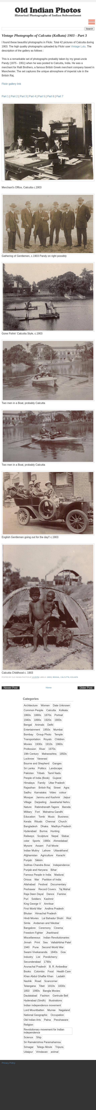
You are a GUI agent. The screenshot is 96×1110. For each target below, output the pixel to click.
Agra (66, 787)
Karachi (60, 855)
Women (45, 705)
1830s (61, 986)
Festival (43, 884)
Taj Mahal (64, 889)
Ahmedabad (60, 840)
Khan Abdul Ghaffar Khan (38, 976)
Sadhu (27, 792)
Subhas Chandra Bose (37, 865)
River (42, 749)
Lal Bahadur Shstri (52, 918)
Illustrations (55, 1000)
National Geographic (36, 1015)
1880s (37, 715)
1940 (27, 947)
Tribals (41, 773)
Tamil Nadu (54, 773)
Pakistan (29, 773)
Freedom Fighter (33, 932)
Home (49, 687)
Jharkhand (52, 932)
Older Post (86, 687)
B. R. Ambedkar (58, 966)
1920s (47, 720)
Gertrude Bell (60, 995)
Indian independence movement (42, 1005)
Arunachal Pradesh (35, 966)
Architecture (31, 705)
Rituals (38, 821)
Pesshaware (61, 1019)
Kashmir (49, 899)
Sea (45, 942)
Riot (68, 918)
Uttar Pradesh (57, 782)
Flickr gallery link (11, 83)
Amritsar (49, 903)
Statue (65, 836)
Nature (28, 807)
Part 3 (23, 96)
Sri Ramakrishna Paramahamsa (42, 1042)
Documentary (58, 884)
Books (27, 971)
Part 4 (32, 96)
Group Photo (43, 734)
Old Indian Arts (32, 1019)
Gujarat (57, 778)
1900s (49, 677)
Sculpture (42, 836)
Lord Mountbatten (34, 1010)
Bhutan (28, 913)
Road (38, 981)
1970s (52, 749)
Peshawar (29, 889)
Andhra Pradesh (54, 908)
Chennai (50, 821)
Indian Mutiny (31, 850)
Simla (27, 923)
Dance (50, 894)
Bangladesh (31, 826)
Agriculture (47, 855)
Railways (29, 836)
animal (54, 1051)
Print (37, 942)
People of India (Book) (37, 778)
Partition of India (51, 879)
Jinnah (27, 942)
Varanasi (42, 758)
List (38, 957)
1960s (59, 744)
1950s (46, 729)
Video (52, 792)
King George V (32, 903)
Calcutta (64, 677)
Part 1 (5, 96)
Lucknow (29, 758)
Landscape (55, 768)
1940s (27, 720)
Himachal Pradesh (45, 913)
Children (59, 739)
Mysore (28, 845)
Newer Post (11, 687)
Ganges (57, 763)
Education (29, 816)
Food (51, 971)
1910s (49, 744)
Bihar (54, 869)
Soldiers (36, 899)
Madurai (59, 874)
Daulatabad (30, 995)
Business (63, 816)
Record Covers (47, 889)
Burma (43, 831)
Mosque (28, 797)
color (26, 840)
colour (62, 792)
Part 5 (41, 96)
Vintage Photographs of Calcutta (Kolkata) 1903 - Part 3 (44, 36)
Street (57, 787)
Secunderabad (32, 961)
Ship (38, 1037)
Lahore (46, 850)
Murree (51, 1010)
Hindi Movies (31, 918)
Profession (30, 749)
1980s (46, 840)
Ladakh (60, 976)
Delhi (50, 724)
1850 (27, 990)
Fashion (44, 995)
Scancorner (51, 981)
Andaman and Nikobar (46, 923)
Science (28, 1037)
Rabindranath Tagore (47, 807)
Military (28, 811)
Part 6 (50, 96)
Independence (61, 865)
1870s (47, 715)
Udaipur (28, 1051)
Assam (39, 845)
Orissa (27, 879)
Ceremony (45, 928)
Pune (36, 947)
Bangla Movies (51, 990)
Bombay (28, 734)
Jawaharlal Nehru (60, 802)
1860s (27, 715)
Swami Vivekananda (35, 952)
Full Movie (52, 845)
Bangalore (30, 928)
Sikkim (39, 860)
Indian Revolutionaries (56, 937)
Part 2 (14, 96)
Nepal (54, 836)
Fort (37, 811)
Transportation (32, 739)
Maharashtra (49, 753)
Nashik (28, 981)
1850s (63, 753)
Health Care (64, 971)
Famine (61, 894)
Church (62, 821)
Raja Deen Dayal (34, 894)
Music (51, 816)
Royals (48, 739)
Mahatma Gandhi (53, 811)
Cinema (58, 928)
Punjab (28, 860)
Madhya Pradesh (61, 826)
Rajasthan (30, 787)
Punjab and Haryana (36, 869)
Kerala (27, 821)
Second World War (53, 947)
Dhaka (44, 826)
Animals (39, 724)
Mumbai (57, 729)
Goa (63, 952)
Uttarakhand (61, 850)
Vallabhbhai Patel (61, 942)
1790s (47, 961)
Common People (33, 710)
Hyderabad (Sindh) (35, 1000)
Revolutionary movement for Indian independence (44, 1031)
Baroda (66, 807)
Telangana (30, 986)
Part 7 (59, 96)
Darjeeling (40, 802)
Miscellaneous (32, 937)
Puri (26, 899)
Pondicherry (50, 957)
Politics (42, 768)
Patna (47, 1019)
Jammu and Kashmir (48, 797)
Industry (28, 957)
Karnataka (40, 792)
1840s (54, 952)
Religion (28, 1024)
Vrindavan (42, 1051)
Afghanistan (31, 855)
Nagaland (64, 1010)
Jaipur (66, 797)
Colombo (39, 971)
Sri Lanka (29, 768)
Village (28, 802)
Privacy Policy (8, 1063)
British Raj (44, 787)
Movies (28, 744)
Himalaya (29, 782)
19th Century (31, 753)
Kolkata (74, 677)
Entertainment (32, 729)
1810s (51, 986)
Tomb (41, 816)
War (36, 879)
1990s (36, 990)
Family (41, 782)
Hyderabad (30, 831)
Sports (36, 840)
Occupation (57, 1015)
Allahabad (29, 884)
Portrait (58, 715)
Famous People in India (37, 874)
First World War (33, 908)
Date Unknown (61, 705)
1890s (37, 720)
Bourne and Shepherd (36, 763)
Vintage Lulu (78, 46)
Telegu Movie (44, 1047)
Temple (58, 734)
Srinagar (29, 1047)
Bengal (56, 677)
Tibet (42, 986)
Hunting (54, 831)
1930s (38, 744)
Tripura (59, 1047)
